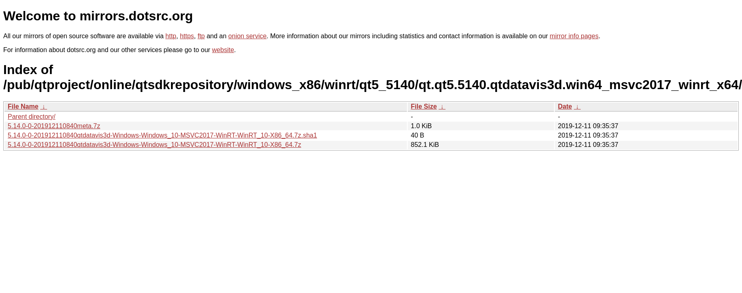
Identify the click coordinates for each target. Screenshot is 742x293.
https (187, 36)
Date (565, 106)
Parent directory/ (31, 116)
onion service (247, 36)
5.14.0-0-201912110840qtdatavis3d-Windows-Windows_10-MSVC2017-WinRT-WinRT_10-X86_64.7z (154, 144)
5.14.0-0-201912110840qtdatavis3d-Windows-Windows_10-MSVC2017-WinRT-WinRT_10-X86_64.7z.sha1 (162, 135)
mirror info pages (574, 36)
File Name (23, 106)
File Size (424, 106)
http (170, 36)
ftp (201, 36)
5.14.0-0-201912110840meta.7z (54, 125)
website (223, 49)
